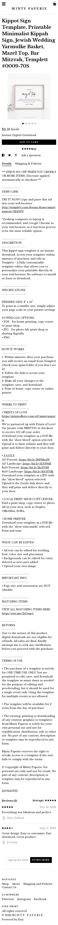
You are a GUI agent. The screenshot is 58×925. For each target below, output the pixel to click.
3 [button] (29, 123)
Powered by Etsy (13, 919)
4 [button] (32, 123)
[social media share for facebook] (3, 155)
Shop (6, 883)
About (16, 883)
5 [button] (35, 123)
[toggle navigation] (4, 3)
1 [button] (23, 123)
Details (7, 163)
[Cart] (54, 4)
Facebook (40, 899)
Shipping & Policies (28, 163)
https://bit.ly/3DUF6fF (37, 463)
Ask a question (31, 155)
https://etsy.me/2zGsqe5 (17, 613)
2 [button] (26, 123)
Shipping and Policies (37, 883)
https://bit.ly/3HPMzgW (34, 459)
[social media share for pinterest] (16, 155)
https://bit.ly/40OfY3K (38, 471)
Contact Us (9, 887)
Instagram (24, 899)
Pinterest (8, 899)
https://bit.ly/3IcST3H (35, 467)
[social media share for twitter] (10, 155)
